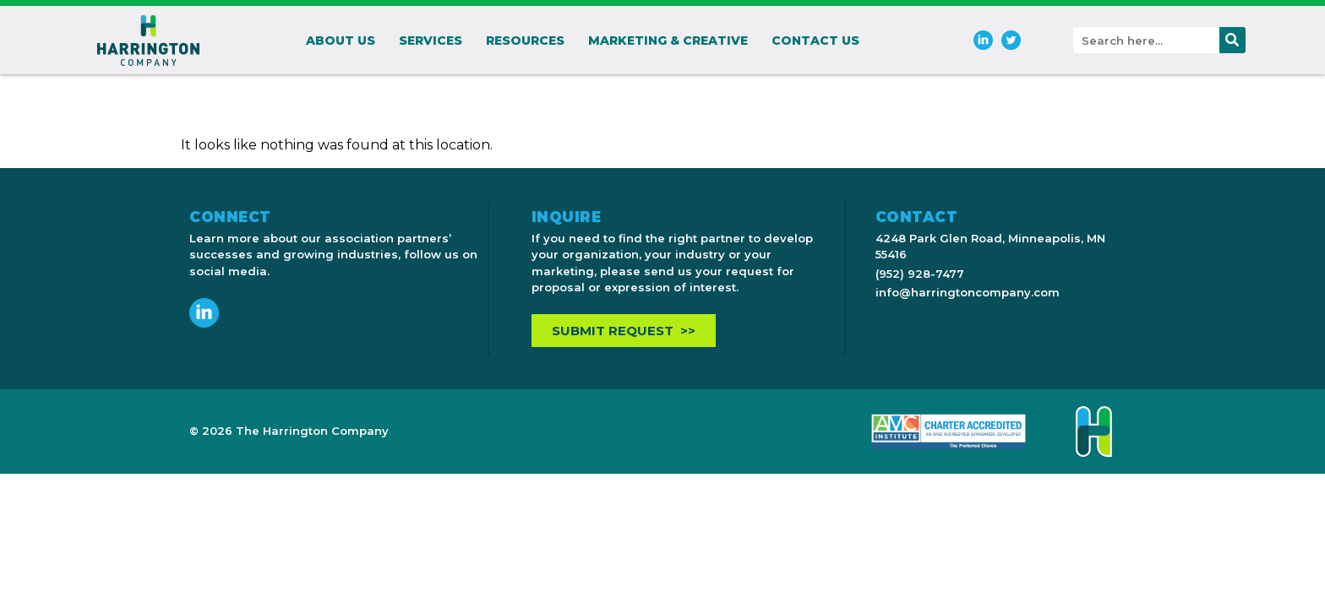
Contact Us (815, 40)
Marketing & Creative (668, 40)
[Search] (1232, 40)
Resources (525, 40)
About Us (340, 40)
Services (430, 40)
